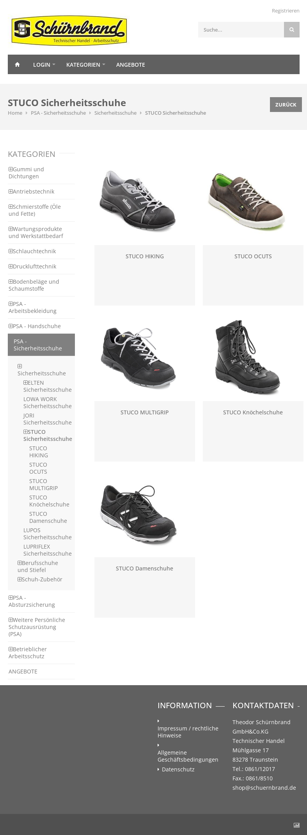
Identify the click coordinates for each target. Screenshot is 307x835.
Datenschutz (178, 769)
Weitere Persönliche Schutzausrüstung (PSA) (37, 627)
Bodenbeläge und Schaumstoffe (34, 285)
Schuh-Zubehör (40, 579)
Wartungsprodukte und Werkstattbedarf (36, 232)
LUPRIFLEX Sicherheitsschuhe (47, 550)
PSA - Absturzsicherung (32, 601)
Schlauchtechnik (32, 251)
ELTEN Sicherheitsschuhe (47, 386)
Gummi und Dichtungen (26, 172)
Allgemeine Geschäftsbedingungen (188, 756)
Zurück (285, 104)
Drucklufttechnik (32, 266)
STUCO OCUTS (38, 468)
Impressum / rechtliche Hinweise (188, 732)
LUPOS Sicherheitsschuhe (47, 533)
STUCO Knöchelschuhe (49, 501)
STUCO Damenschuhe (48, 517)
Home (17, 64)
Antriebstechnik (31, 191)
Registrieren (286, 10)
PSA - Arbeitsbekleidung (33, 307)
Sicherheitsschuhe (115, 112)
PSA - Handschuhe (35, 326)
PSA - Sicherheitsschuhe (58, 112)
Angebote (130, 64)
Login (41, 64)
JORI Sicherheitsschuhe (47, 419)
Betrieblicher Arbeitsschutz (28, 652)
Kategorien (83, 64)
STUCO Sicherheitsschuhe (175, 112)
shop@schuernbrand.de (264, 787)
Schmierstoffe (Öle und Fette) (35, 210)
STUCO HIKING (38, 451)
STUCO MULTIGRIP (43, 484)
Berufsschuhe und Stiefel (38, 566)
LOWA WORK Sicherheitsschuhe (47, 402)
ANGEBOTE (23, 671)
